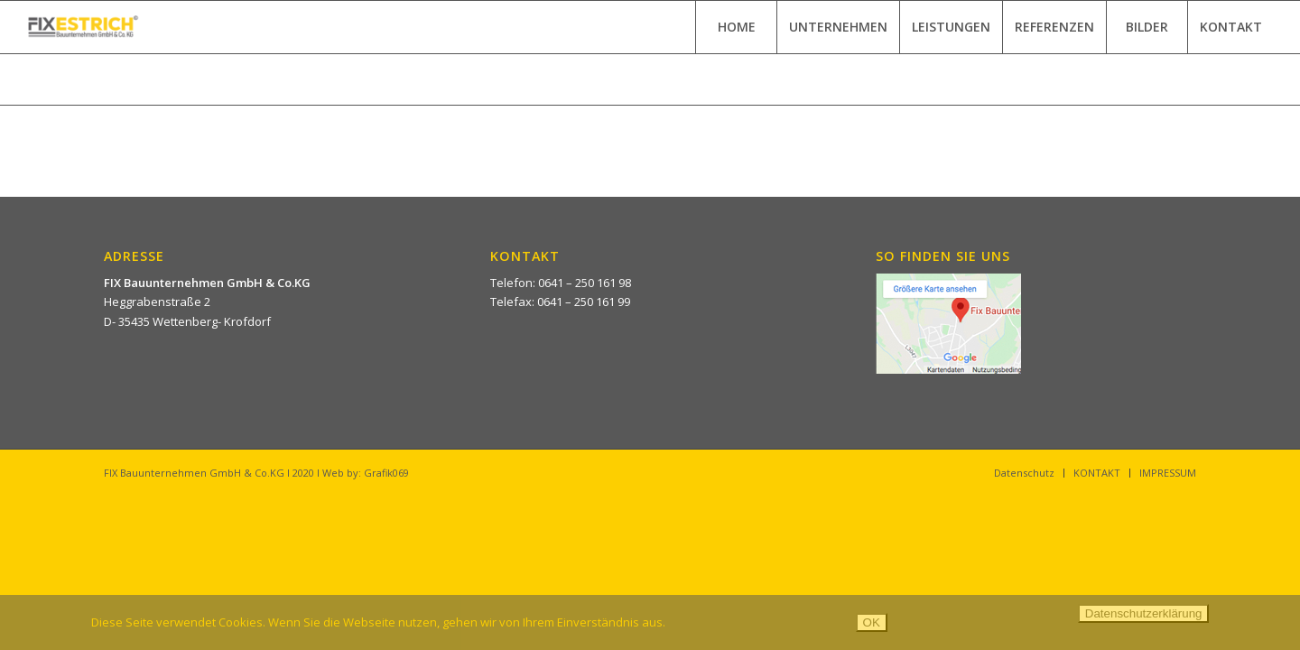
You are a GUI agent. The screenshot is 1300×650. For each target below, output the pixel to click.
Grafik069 (386, 472)
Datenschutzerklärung (1143, 613)
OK (871, 622)
